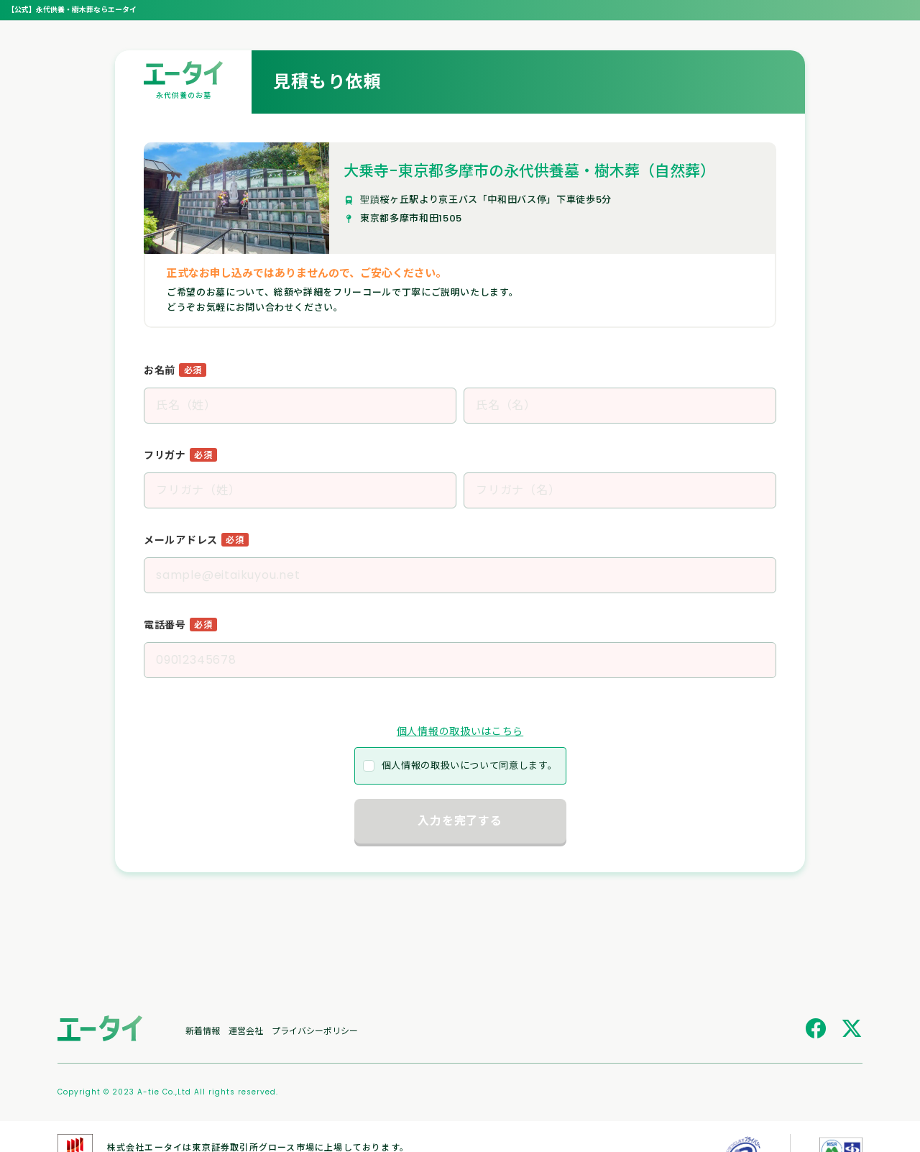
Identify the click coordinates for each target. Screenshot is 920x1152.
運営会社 (246, 1030)
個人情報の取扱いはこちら (460, 731)
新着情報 (202, 1030)
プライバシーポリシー (315, 1030)
